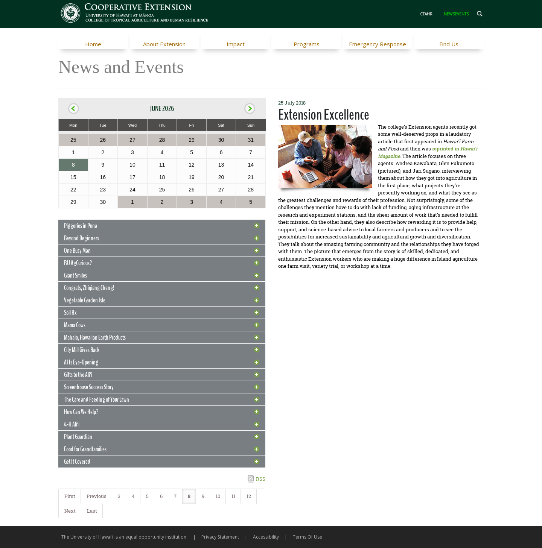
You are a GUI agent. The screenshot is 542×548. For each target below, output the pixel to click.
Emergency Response (377, 44)
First (69, 496)
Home (93, 44)
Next (70, 510)
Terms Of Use (307, 537)
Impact (236, 44)
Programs (307, 44)
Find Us (448, 44)
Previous (97, 496)
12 (249, 496)
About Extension (164, 44)
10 (218, 496)
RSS (260, 478)
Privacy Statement (220, 537)
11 (233, 496)
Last (92, 510)
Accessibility (266, 537)
